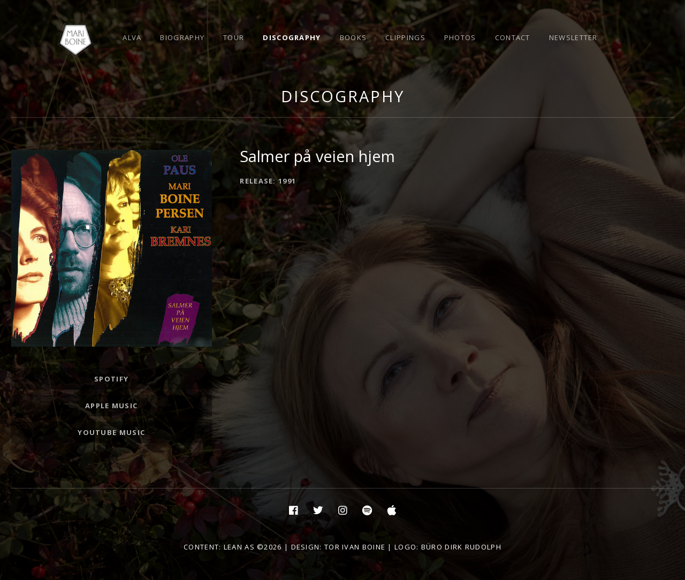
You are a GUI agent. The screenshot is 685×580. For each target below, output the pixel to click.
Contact (512, 37)
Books (353, 37)
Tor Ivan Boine (354, 547)
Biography (182, 37)
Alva (132, 37)
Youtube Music (111, 432)
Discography (292, 37)
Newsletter (573, 37)
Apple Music (111, 405)
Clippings (405, 37)
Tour (233, 37)
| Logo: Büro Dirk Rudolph (443, 547)
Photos (460, 37)
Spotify (111, 379)
